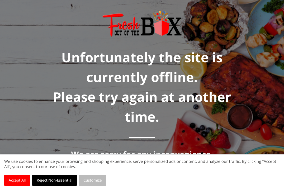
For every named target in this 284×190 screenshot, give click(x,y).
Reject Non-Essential (54, 180)
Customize (92, 180)
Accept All (17, 180)
